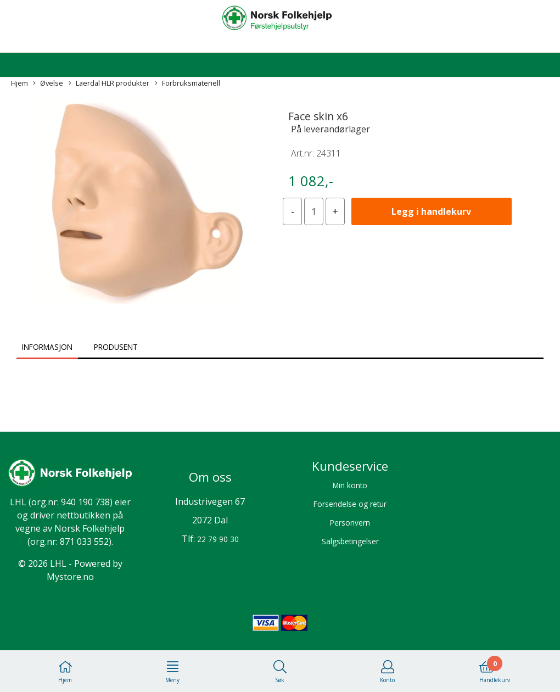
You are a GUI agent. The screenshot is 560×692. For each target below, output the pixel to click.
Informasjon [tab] (47, 347)
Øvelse (48, 83)
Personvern (350, 522)
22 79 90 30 (218, 539)
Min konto (350, 485)
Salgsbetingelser (350, 541)
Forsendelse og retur (350, 504)
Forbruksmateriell (187, 83)
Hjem (19, 83)
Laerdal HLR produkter (109, 83)
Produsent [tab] (116, 347)
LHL (18, 502)
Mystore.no (70, 577)
